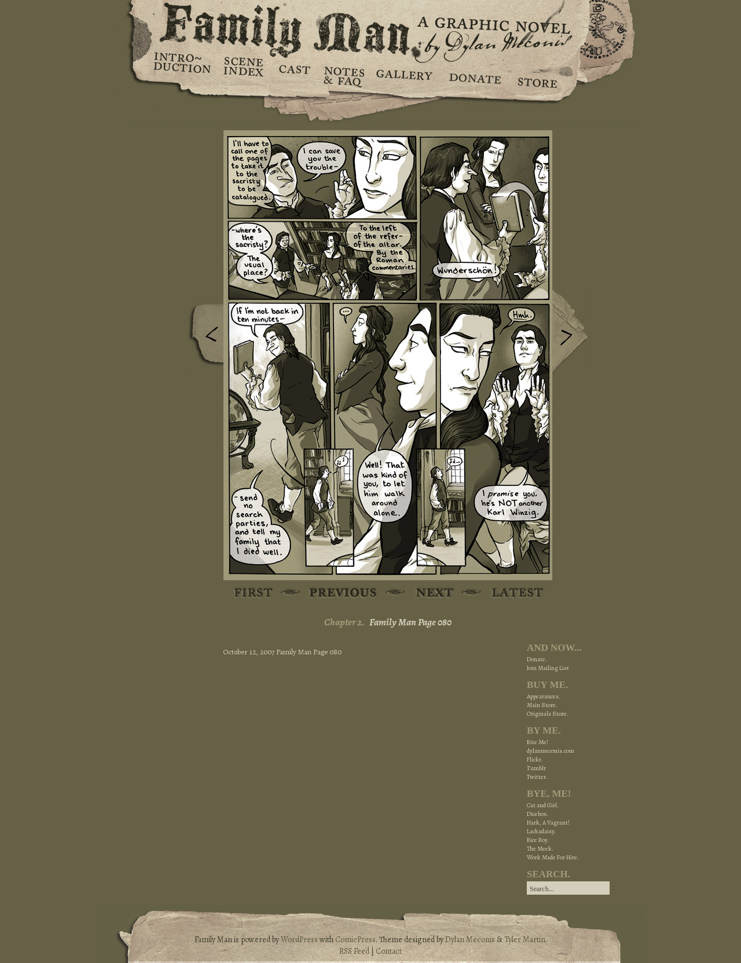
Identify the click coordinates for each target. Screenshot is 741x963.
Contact (389, 951)
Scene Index (244, 75)
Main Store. (542, 705)
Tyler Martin (524, 939)
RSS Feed (354, 951)
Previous (203, 337)
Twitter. (537, 776)
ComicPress (355, 939)
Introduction (182, 67)
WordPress (299, 939)
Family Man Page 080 (410, 622)
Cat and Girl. (543, 805)
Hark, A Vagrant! (548, 822)
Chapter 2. (344, 622)
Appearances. (543, 696)
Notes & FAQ (343, 75)
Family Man (370, 27)
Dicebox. (537, 814)
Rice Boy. (538, 840)
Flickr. (534, 759)
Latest (511, 593)
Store (536, 75)
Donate (473, 75)
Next (572, 332)
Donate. (537, 659)
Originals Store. (547, 713)
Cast (294, 75)
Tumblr (536, 768)
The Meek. (540, 848)
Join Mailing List (548, 668)
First (254, 593)
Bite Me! (537, 742)
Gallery (403, 75)
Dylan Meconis (470, 939)
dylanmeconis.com (550, 750)
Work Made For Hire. (553, 857)
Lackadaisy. (541, 831)
